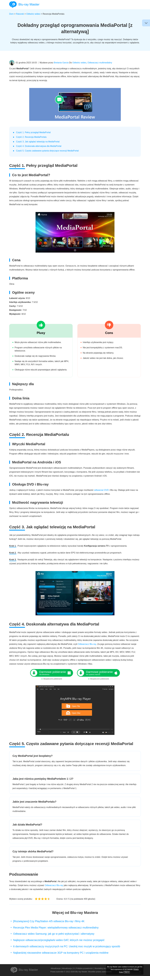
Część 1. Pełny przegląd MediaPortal (33, 132)
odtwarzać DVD (101, 490)
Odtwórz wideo (33, 14)
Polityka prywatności (84, 968)
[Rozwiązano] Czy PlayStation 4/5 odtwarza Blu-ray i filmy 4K (48, 921)
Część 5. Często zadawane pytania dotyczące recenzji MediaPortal (47, 151)
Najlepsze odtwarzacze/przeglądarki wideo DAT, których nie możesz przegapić (58, 940)
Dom (11, 14)
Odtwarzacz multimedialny (100, 62)
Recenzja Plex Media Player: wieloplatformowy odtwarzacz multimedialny (56, 927)
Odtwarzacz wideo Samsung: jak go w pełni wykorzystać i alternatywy (53, 933)
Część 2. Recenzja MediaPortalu (31, 137)
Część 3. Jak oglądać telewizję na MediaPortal (37, 142)
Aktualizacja (56, 968)
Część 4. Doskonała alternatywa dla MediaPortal (38, 146)
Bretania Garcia (61, 62)
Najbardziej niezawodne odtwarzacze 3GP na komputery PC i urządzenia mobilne (60, 952)
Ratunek (20, 14)
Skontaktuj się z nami (103, 968)
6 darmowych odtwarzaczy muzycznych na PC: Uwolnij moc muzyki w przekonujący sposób (66, 946)
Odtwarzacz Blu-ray (87, 644)
